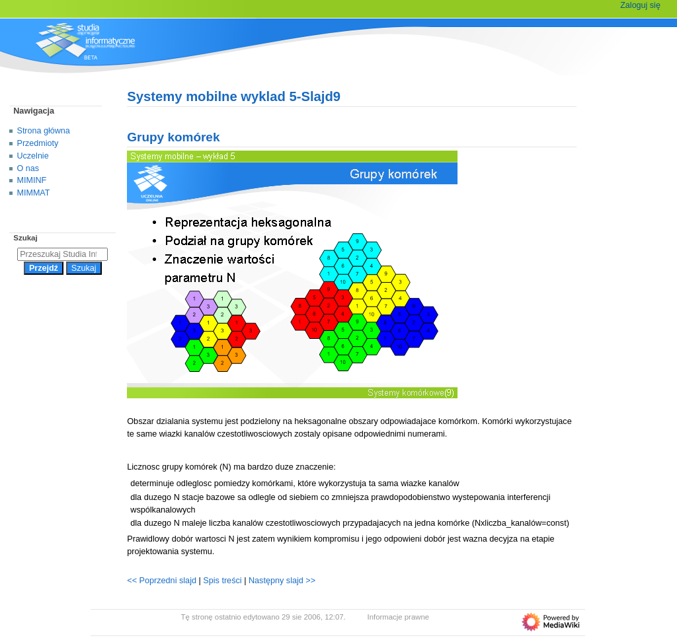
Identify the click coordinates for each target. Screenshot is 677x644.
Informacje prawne (399, 617)
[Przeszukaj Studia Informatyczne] (62, 254)
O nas (28, 168)
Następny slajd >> (282, 580)
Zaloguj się (640, 5)
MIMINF (32, 180)
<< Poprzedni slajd (161, 580)
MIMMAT (33, 192)
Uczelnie (33, 156)
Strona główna (43, 130)
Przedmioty (38, 143)
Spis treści (223, 580)
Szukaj (25, 238)
